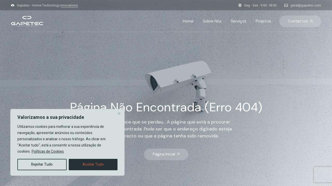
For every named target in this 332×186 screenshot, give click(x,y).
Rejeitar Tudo (42, 164)
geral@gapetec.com (305, 5)
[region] (67, 142)
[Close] (119, 113)
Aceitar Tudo (93, 164)
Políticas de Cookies (48, 151)
